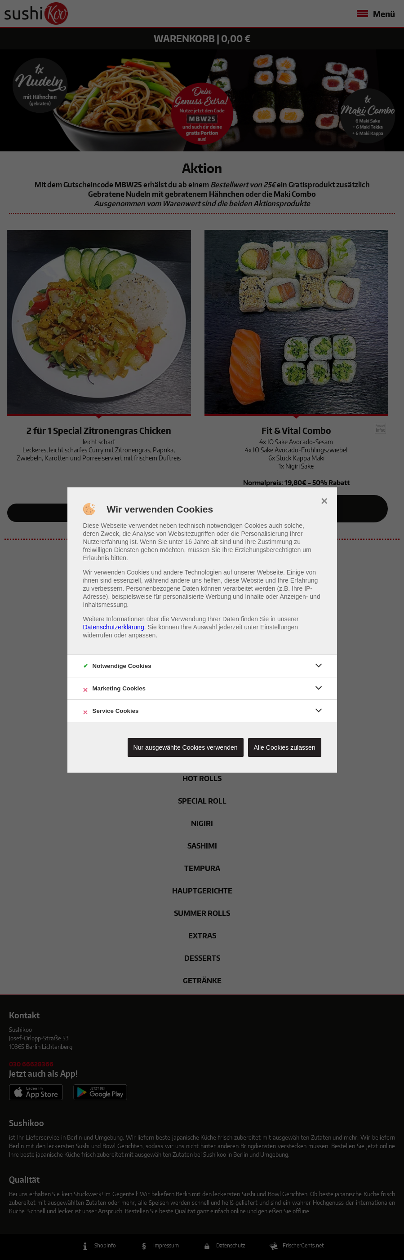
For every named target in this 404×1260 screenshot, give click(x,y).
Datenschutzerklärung (113, 627)
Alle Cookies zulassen (284, 747)
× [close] (324, 500)
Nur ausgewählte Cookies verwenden (185, 747)
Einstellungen (279, 627)
